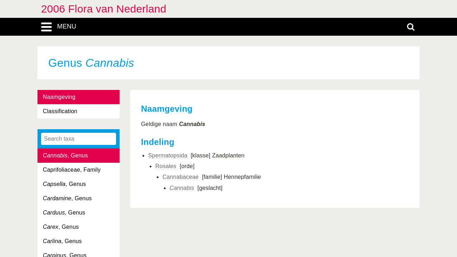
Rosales (166, 166)
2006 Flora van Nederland (103, 9)
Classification (60, 111)
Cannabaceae (181, 177)
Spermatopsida (168, 155)
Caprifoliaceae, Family (72, 170)
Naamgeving (59, 97)
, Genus (65, 155)
